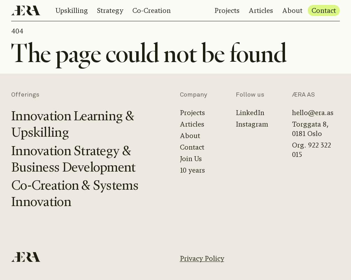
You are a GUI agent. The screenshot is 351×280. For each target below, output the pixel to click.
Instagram (252, 124)
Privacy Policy (202, 259)
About (292, 11)
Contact (324, 11)
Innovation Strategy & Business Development (73, 159)
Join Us (191, 159)
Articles (261, 11)
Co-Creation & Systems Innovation (74, 193)
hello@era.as (313, 113)
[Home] (26, 10)
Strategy (110, 11)
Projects (227, 11)
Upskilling (72, 11)
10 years (192, 170)
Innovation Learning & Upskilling (72, 124)
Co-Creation (151, 11)
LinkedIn (250, 113)
